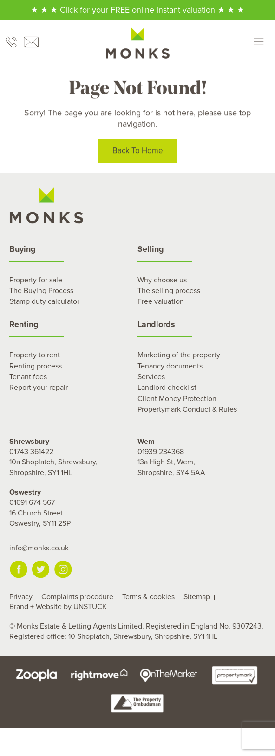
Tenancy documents (170, 366)
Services (151, 376)
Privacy (21, 597)
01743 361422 (31, 451)
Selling (151, 249)
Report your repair (38, 387)
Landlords (156, 324)
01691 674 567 (32, 502)
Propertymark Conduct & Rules (187, 409)
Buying (22, 249)
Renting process (35, 366)
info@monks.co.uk (39, 548)
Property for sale (35, 280)
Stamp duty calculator (44, 301)
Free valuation (161, 301)
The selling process (169, 290)
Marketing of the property (179, 355)
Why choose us (162, 280)
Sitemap (196, 597)
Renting (24, 324)
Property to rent (34, 355)
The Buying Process (41, 290)
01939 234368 (161, 451)
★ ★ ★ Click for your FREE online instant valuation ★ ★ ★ (137, 10)
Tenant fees (28, 376)
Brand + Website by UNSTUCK (58, 606)
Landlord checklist (167, 387)
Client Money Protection (177, 398)
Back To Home (137, 152)
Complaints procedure (77, 597)
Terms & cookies (148, 597)
